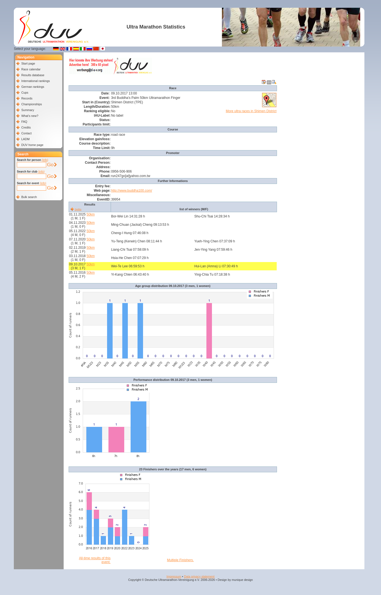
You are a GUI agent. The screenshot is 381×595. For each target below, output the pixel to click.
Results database (32, 75)
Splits (78, 209)
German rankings (32, 86)
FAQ (24, 121)
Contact (26, 133)
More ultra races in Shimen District (251, 111)
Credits (26, 127)
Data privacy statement (199, 576)
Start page (28, 63)
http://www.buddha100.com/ (131, 191)
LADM (25, 139)
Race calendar (31, 69)
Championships (31, 104)
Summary (27, 110)
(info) (45, 159)
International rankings (35, 81)
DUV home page (32, 145)
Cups (24, 92)
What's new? (29, 115)
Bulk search (29, 197)
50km (91, 214)
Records (26, 98)
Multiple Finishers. (180, 560)
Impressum (174, 576)
